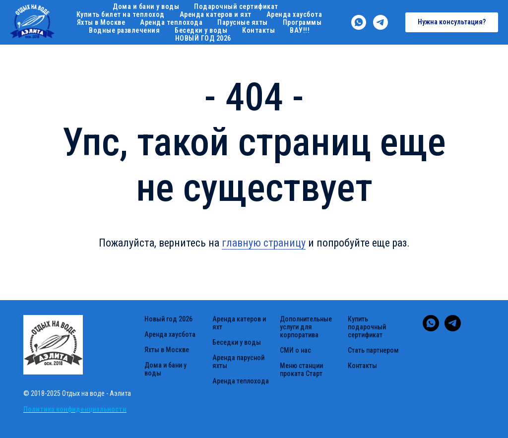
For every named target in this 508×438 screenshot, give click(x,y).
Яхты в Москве (101, 22)
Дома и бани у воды (146, 6)
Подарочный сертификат (236, 6)
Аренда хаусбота (294, 14)
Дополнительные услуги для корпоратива (306, 327)
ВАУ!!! (300, 30)
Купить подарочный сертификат (367, 327)
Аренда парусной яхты (238, 362)
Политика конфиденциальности (75, 409)
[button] (451, 22)
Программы (302, 22)
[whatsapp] (358, 22)
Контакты (258, 30)
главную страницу (264, 243)
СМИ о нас (295, 350)
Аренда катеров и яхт (216, 14)
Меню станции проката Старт (301, 369)
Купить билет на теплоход (120, 14)
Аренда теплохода (171, 22)
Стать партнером (373, 350)
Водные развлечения (124, 30)
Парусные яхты (242, 22)
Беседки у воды (201, 30)
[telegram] (380, 22)
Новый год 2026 (168, 319)
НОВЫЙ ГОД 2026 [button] (203, 38)
